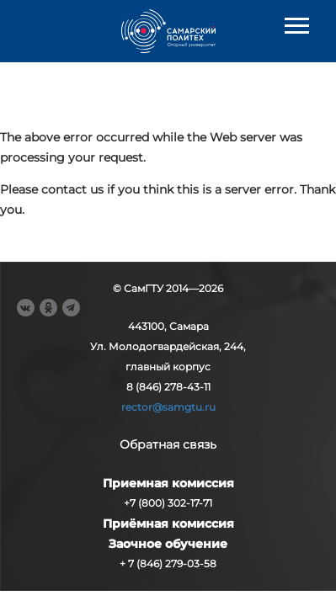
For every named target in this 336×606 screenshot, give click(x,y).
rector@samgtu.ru (168, 407)
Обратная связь (168, 444)
